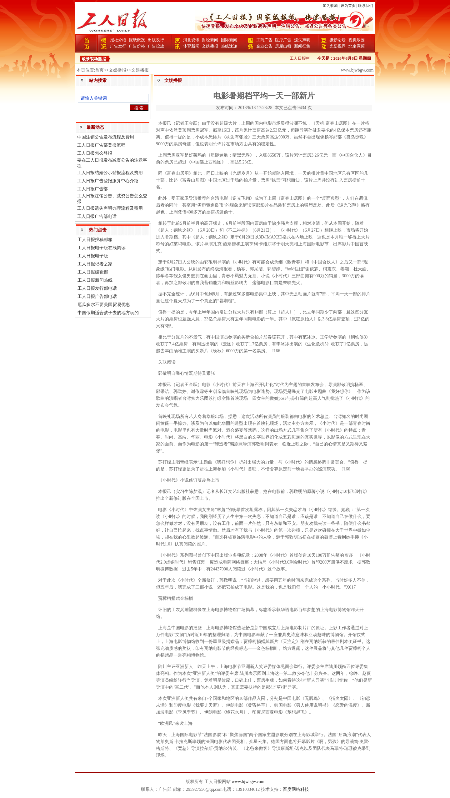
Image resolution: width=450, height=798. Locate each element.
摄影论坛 (337, 40)
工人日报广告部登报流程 (101, 145)
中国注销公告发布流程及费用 (105, 137)
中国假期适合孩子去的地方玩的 (108, 312)
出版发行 (156, 40)
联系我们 (365, 5)
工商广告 (264, 40)
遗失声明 (302, 40)
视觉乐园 (356, 40)
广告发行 (118, 46)
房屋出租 (283, 46)
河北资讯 (191, 40)
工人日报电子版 (93, 255)
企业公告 (264, 46)
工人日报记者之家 (95, 264)
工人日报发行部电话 (97, 288)
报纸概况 (137, 40)
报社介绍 (118, 40)
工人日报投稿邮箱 (95, 239)
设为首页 (348, 5)
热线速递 (229, 46)
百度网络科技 (296, 789)
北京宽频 (356, 46)
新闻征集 (302, 46)
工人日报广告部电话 (97, 216)
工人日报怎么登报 (94, 153)
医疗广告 (283, 40)
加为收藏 (330, 5)
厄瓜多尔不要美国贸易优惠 (104, 304)
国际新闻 (229, 40)
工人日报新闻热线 (95, 280)
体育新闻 (191, 46)
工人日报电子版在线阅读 (102, 247)
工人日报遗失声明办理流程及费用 (110, 208)
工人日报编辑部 (93, 272)
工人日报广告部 (92, 189)
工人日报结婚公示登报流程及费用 (110, 172)
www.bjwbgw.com (248, 781)
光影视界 (337, 46)
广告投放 (156, 46)
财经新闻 (210, 40)
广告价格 (137, 46)
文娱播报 (210, 46)
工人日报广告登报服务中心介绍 (107, 180)
